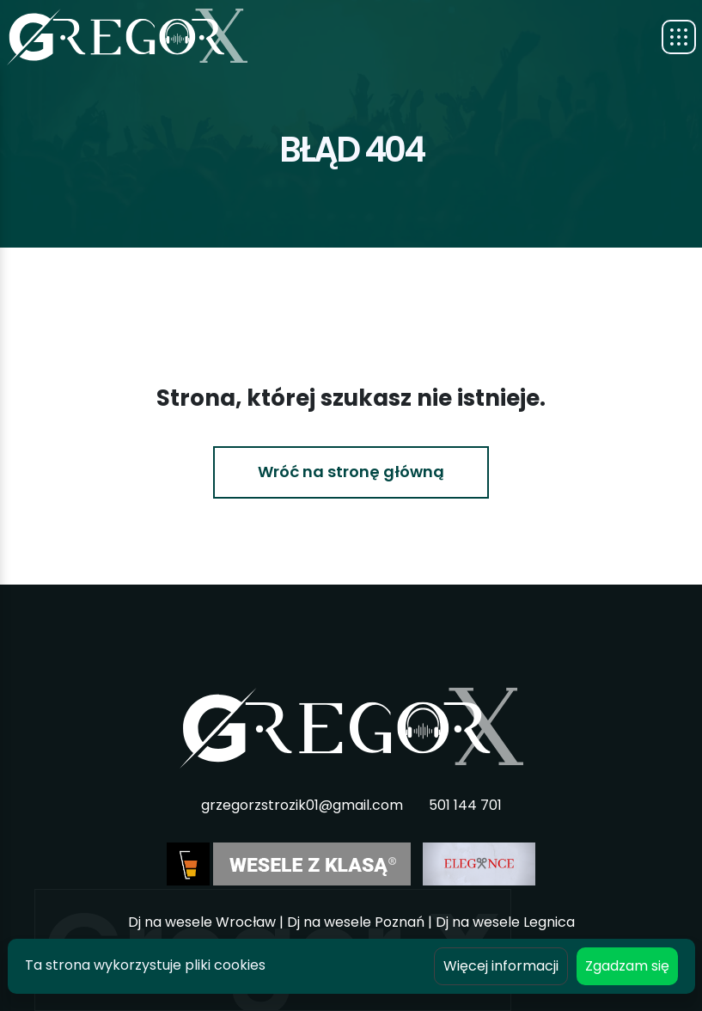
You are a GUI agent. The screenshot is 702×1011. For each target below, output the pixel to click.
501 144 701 (465, 805)
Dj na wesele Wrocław (202, 922)
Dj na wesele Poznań (355, 922)
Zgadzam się (627, 966)
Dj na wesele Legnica (505, 922)
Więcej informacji (501, 966)
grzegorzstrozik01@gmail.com (302, 805)
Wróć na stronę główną (351, 471)
